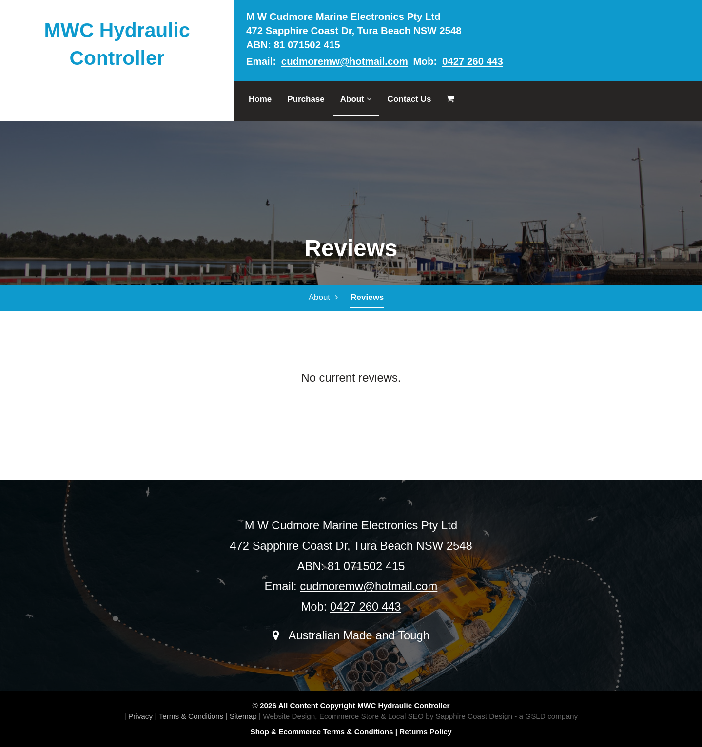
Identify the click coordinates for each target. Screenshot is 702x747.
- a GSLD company (546, 716)
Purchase (306, 99)
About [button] (356, 99)
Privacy (140, 716)
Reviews (367, 297)
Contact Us (409, 99)
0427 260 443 (472, 61)
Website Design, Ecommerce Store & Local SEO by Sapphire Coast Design (387, 716)
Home (260, 99)
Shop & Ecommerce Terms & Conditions (322, 732)
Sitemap (243, 716)
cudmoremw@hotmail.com (344, 61)
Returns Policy (425, 732)
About (323, 297)
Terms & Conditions (191, 716)
